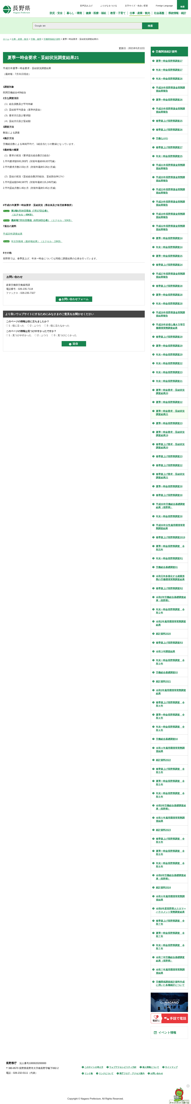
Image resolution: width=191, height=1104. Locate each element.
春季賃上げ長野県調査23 (169, 456)
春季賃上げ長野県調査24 (169, 265)
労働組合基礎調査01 (167, 567)
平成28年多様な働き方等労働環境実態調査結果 (170, 326)
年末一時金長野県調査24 (169, 247)
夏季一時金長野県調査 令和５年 (170, 783)
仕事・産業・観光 (20, 39)
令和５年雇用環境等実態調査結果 (170, 819)
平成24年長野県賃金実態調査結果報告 (170, 203)
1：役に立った (16, 325)
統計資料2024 (163, 887)
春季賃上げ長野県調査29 (169, 337)
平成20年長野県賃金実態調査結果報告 (170, 179)
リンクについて (106, 1073)
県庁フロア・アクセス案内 (131, 1073)
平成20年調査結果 (12, 233)
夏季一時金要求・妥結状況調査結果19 (170, 434)
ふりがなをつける (108, 5)
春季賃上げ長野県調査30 (169, 495)
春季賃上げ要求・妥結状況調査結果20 (170, 446)
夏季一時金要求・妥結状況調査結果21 (170, 413)
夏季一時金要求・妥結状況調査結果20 (170, 392)
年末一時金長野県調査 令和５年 (170, 795)
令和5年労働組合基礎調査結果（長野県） (171, 807)
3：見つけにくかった (65, 335)
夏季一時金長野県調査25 (169, 256)
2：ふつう (35, 325)
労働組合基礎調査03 (167, 672)
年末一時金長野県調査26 (169, 78)
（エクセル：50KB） (42, 220)
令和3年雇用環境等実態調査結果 (171, 692)
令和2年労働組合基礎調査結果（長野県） (171, 599)
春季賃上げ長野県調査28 (169, 286)
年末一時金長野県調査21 (169, 381)
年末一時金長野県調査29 (169, 354)
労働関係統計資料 (52, 39)
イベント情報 (167, 1032)
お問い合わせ (156, 1073)
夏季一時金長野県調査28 (169, 294)
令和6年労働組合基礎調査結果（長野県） (171, 877)
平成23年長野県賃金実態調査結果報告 (170, 191)
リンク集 (88, 1073)
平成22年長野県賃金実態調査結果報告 (170, 228)
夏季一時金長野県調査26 (169, 99)
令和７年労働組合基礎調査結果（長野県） (170, 959)
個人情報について (150, 1067)
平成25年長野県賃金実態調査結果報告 (170, 110)
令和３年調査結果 (165, 651)
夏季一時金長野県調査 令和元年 (170, 548)
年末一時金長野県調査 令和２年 (170, 611)
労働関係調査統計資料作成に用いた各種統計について (170, 983)
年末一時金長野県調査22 (169, 363)
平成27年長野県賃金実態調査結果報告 (170, 275)
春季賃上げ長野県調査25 (169, 121)
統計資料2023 (163, 830)
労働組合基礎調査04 (167, 739)
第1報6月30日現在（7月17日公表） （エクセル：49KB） (30, 213)
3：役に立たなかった (58, 325)
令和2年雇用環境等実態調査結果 (171, 623)
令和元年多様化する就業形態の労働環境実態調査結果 (170, 578)
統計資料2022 (163, 760)
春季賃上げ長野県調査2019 (170, 537)
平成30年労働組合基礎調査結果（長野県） (170, 506)
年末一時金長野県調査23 (169, 372)
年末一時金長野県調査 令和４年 (170, 728)
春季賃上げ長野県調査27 (169, 147)
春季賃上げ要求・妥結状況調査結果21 (170, 476)
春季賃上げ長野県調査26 (169, 129)
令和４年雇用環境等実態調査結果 (170, 750)
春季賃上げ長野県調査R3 (169, 642)
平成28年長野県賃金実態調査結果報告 (170, 314)
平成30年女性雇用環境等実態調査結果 (170, 527)
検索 (182, 7)
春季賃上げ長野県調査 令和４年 (170, 704)
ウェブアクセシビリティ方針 (122, 1067)
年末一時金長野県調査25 (169, 156)
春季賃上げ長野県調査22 (169, 465)
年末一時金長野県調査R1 (169, 558)
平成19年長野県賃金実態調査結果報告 (170, 215)
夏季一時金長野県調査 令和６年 (170, 853)
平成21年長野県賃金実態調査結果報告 (170, 167)
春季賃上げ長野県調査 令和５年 (170, 771)
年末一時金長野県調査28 (169, 303)
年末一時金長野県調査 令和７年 (170, 947)
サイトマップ (171, 1067)
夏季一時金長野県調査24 (169, 238)
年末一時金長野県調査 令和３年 (170, 662)
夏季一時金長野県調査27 (169, 61)
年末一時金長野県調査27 (169, 70)
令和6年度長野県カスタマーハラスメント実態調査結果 (171, 910)
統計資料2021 (163, 681)
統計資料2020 (163, 633)
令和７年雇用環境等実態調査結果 (170, 971)
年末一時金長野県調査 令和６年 (170, 865)
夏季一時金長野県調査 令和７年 (170, 935)
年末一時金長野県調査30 (169, 516)
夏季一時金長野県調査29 (169, 345)
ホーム (6, 39)
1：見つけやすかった (20, 335)
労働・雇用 (36, 39)
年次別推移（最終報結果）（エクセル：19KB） (36, 241)
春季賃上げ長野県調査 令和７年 (170, 922)
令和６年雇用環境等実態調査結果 (170, 898)
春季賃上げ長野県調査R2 (169, 588)
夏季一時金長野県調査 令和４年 (170, 716)
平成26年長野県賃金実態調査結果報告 (170, 89)
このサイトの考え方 (93, 1067)
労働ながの (162, 138)
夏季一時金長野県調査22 (169, 402)
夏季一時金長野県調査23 (169, 423)
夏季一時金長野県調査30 (169, 486)
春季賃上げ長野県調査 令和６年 (170, 840)
